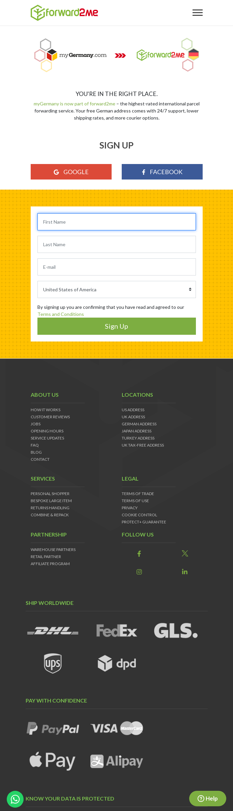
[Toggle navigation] (198, 12)
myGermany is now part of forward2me (75, 103)
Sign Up (116, 326)
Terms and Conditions (60, 314)
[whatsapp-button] (15, 799)
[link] (139, 554)
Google (71, 171)
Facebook (162, 171)
